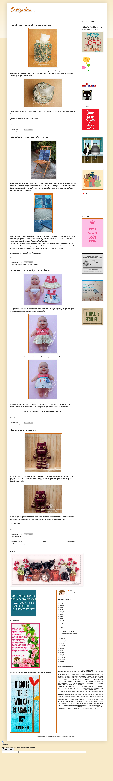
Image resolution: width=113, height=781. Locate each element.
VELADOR (60, 708)
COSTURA (20, 132)
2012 (61, 657)
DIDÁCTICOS (69, 688)
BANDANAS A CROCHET (82, 672)
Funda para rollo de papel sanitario (31, 24)
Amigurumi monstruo (23, 430)
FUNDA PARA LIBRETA (71, 689)
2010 (61, 661)
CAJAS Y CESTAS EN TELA (95, 676)
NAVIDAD (61, 694)
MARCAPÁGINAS (92, 691)
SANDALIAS (61, 706)
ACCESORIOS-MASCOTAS (87, 669)
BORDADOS (61, 676)
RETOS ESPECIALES (64, 705)
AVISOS (75, 673)
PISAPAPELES (100, 696)
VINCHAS (89, 708)
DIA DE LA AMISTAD (89, 685)
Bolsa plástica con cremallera (91, 674)
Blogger (73, 736)
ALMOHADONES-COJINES (20, 264)
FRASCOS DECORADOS (93, 688)
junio (62, 625)
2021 (61, 614)
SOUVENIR (67, 706)
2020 (61, 616)
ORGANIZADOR (68, 694)
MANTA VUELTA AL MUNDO (79, 691)
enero (62, 645)
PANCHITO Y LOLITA (62, 696)
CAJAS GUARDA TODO (81, 676)
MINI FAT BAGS (77, 693)
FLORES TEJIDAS (82, 688)
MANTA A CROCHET (67, 691)
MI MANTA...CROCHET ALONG (65, 693)
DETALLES (61, 685)
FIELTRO (75, 688)
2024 (61, 607)
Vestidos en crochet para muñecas (30, 270)
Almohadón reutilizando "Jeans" (30, 137)
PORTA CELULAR (80, 698)
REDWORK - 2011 (63, 701)
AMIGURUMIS (17, 536)
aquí (21, 76)
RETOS (100, 703)
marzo (62, 641)
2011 (61, 659)
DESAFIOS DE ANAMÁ (62, 669)
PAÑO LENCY (70, 696)
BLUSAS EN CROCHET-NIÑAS (72, 674)
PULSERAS (82, 699)
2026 (61, 603)
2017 (61, 623)
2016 (61, 648)
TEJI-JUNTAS (92, 706)
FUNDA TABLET (81, 689)
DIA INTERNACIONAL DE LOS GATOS (93, 686)
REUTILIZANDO (83, 705)
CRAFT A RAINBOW (72, 681)
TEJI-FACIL (85, 706)
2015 (61, 650)
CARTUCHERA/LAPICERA (64, 677)
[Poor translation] (11, 749)
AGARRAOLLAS (98, 669)
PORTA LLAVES (88, 698)
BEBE (59, 674)
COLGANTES (67, 679)
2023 (61, 609)
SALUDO (100, 705)
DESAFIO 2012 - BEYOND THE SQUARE (89, 683)
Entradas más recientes (16, 541)
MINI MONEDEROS (86, 693)
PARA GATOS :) (84, 696)
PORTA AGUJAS (73, 698)
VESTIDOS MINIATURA (82, 708)
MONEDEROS (99, 693)
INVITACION (93, 689)
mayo (62, 627)
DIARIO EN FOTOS (62, 688)
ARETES (101, 671)
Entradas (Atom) (21, 544)
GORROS (87, 689)
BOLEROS (82, 674)
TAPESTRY (73, 706)
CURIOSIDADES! (99, 681)
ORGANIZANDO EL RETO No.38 (95, 694)
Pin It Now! (13, 125)
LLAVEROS (60, 691)
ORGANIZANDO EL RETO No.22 (79, 694)
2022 (61, 612)
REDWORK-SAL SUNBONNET (76, 701)
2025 (61, 605)
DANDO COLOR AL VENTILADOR (66, 683)
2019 (61, 618)
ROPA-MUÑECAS (18, 424)
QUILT (94, 699)
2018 (61, 620)
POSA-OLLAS (65, 699)
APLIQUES (95, 671)
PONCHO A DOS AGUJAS (63, 698)
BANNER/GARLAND (94, 673)
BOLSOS (100, 674)
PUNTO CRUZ (88, 699)
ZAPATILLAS (95, 708)
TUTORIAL (35, 264)
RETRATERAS (74, 705)
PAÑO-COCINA (76, 696)
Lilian (70, 590)
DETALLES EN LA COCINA (74, 685)
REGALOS (87, 701)
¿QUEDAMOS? (71, 669)
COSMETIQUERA (98, 679)
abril (62, 638)
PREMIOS (77, 699)
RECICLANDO (99, 699)
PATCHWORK (92, 696)
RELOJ (92, 701)
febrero (63, 643)
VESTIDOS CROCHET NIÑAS (70, 708)
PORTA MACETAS (95, 698)
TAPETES (79, 707)
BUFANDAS (67, 676)
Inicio (44, 541)
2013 (61, 655)
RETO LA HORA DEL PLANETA (88, 703)
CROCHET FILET (82, 681)
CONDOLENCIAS (77, 679)
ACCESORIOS (78, 669)
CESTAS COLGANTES (91, 677)
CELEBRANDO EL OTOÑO (78, 677)
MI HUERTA (100, 691)
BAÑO (15, 132)
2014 (61, 652)
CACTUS (73, 676)
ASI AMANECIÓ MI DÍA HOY (65, 672)
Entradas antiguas (71, 541)
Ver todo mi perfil (71, 593)
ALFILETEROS (62, 671)
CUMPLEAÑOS (91, 681)
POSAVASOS (71, 699)
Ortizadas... (22, 9)
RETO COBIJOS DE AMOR (71, 703)
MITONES (93, 693)
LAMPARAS (100, 689)
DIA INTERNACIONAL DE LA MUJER (73, 686)
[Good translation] (5, 749)
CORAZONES (87, 679)
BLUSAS (63, 674)
